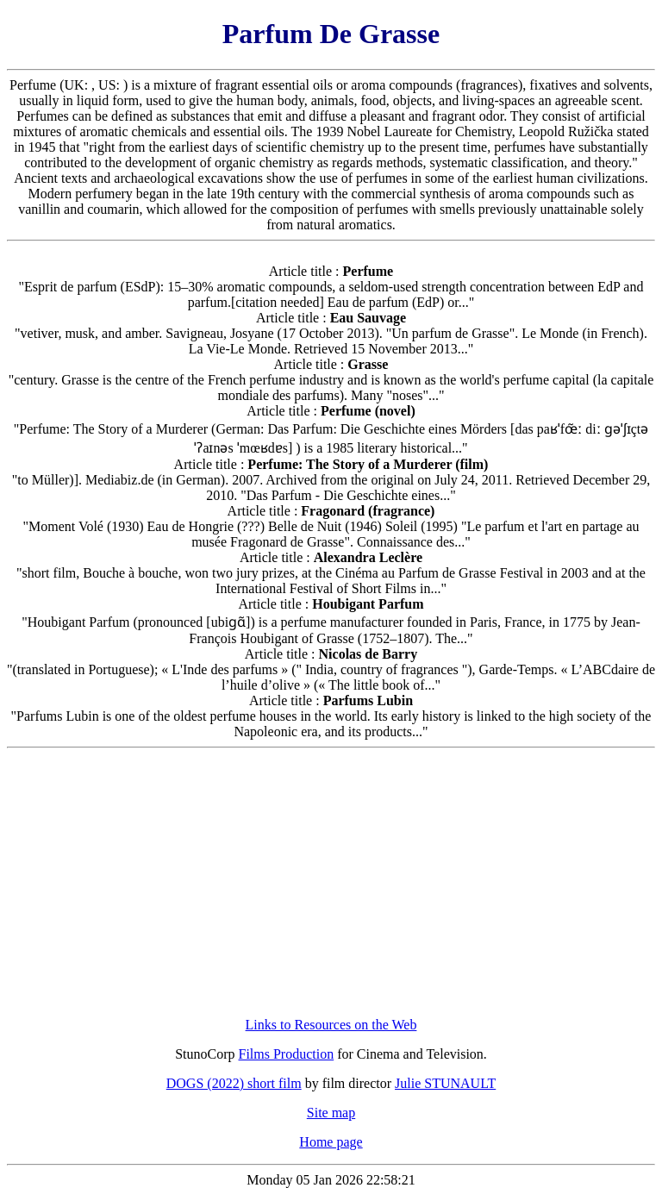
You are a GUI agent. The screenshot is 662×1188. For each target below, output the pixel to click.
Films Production (286, 1054)
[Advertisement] (331, 883)
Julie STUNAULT (445, 1083)
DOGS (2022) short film (234, 1083)
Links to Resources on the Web (331, 1024)
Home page (330, 1142)
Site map (331, 1112)
